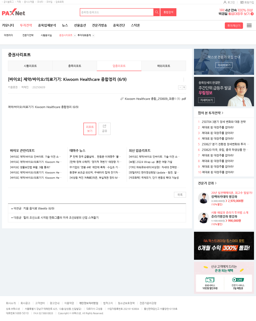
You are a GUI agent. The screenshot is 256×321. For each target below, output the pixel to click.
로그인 (231, 2)
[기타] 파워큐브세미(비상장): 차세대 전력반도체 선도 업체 (155, 167)
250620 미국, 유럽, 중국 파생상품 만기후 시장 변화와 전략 (226, 149)
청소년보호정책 (126, 303)
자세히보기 (224, 65)
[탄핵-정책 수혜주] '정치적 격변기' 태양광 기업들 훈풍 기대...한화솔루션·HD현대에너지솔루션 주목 (96, 161)
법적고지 (108, 303)
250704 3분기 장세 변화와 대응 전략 (224, 121)
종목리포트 (74, 65)
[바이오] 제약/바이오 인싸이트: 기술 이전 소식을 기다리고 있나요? (36, 156)
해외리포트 (163, 65)
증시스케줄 (29, 2)
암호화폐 (60, 2)
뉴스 (65, 25)
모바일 (49, 2)
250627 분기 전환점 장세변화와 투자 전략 (226, 144)
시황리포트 (30, 65)
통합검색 (168, 12)
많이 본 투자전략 (209, 113)
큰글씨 (184, 87)
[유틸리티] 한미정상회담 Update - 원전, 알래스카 (155, 172)
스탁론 (135, 25)
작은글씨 (180, 87)
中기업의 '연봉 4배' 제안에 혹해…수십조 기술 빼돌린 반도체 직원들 (96, 167)
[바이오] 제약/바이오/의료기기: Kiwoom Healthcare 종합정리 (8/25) (36, 161)
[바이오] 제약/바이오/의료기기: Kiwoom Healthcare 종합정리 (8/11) (36, 172)
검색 (157, 12)
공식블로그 (9, 2)
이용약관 (69, 303)
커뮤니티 (8, 25)
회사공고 (25, 303)
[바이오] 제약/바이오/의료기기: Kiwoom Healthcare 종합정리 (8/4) (36, 177)
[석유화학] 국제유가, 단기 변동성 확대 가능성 (154, 177)
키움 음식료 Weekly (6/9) (38, 208)
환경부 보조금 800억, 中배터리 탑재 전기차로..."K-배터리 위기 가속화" (96, 172)
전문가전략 (27, 35)
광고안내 (54, 303)
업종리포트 (119, 65)
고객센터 (40, 303)
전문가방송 (99, 25)
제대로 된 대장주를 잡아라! (218, 127)
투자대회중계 (84, 35)
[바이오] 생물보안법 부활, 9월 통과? (30, 167)
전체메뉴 (249, 25)
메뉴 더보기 (183, 79)
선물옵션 (80, 25)
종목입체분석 (47, 25)
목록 (180, 194)
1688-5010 (22, 313)
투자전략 (26, 25)
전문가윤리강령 (148, 303)
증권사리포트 (65, 35)
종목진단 (119, 25)
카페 (19, 2)
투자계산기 (233, 25)
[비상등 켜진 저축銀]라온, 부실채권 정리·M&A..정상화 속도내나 (96, 177)
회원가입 (249, 2)
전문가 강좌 (206, 183)
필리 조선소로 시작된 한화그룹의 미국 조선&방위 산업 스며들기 (61, 217)
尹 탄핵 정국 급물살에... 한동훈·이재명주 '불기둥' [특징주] (96, 156)
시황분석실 (46, 35)
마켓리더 (8, 35)
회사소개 (11, 303)
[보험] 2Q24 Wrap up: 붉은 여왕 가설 (150, 161)
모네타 (40, 2)
